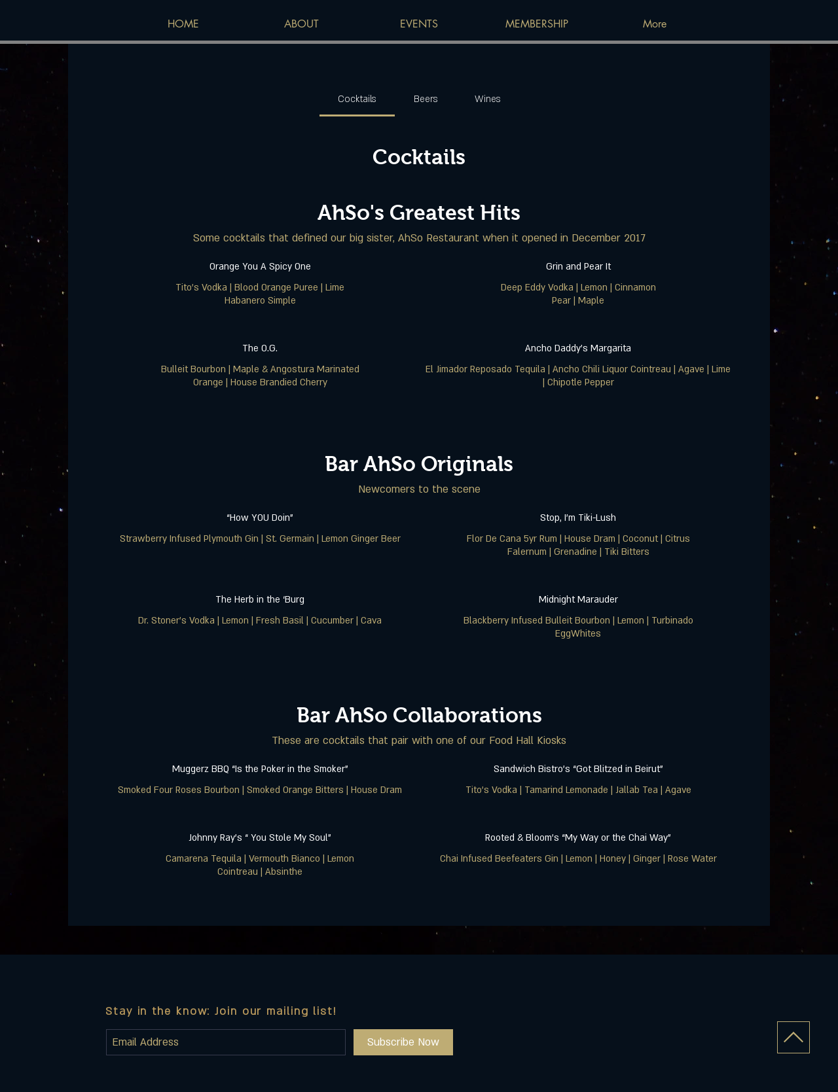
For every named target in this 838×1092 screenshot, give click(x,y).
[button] (419, 24)
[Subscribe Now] (403, 1042)
